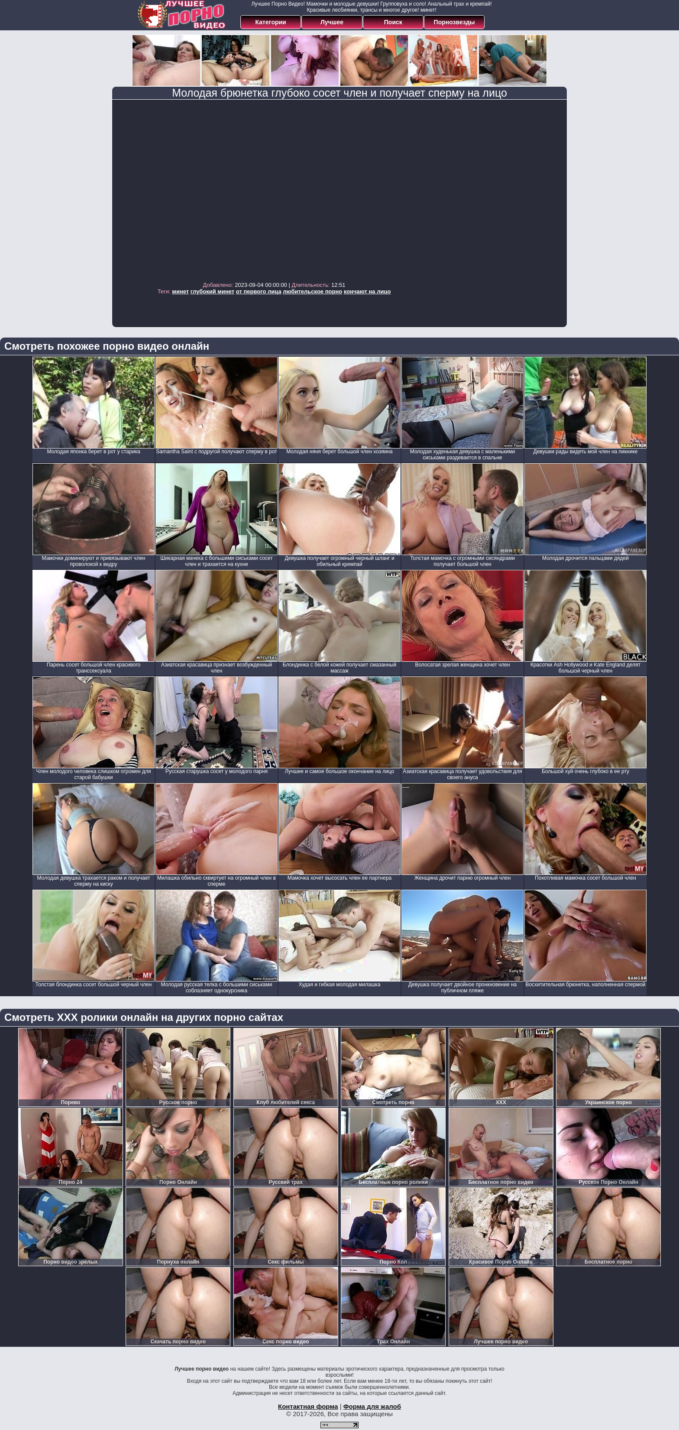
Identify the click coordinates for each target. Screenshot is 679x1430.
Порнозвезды (454, 22)
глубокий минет (212, 291)
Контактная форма (308, 1406)
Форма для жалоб (372, 1406)
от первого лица (258, 291)
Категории (270, 22)
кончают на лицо (367, 291)
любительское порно (312, 291)
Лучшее (331, 22)
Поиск (393, 22)
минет (180, 291)
